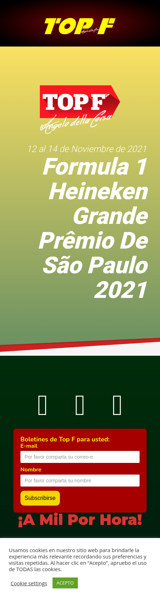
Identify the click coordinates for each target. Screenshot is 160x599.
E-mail (28, 446)
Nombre (31, 469)
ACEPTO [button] (65, 583)
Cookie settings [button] (29, 583)
